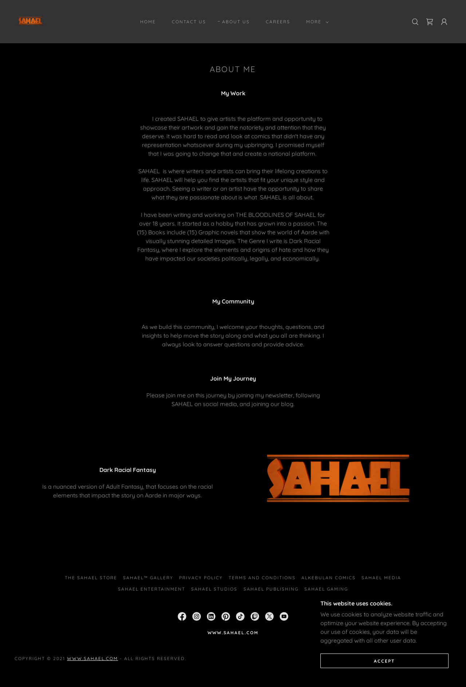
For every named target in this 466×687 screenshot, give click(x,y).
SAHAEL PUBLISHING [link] (271, 589)
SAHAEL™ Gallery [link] (148, 577)
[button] (316, 21)
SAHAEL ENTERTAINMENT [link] (151, 589)
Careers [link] (278, 21)
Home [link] (148, 21)
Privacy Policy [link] (201, 577)
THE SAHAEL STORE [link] (91, 577)
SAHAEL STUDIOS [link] (214, 589)
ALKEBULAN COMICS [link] (328, 577)
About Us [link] (236, 21)
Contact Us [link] (189, 21)
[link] (30, 21)
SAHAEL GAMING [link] (326, 589)
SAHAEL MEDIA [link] (381, 577)
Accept (384, 671)
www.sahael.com (92, 658)
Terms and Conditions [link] (262, 577)
